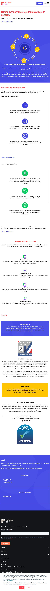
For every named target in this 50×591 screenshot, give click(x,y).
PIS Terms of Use (21, 566)
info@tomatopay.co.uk (9, 569)
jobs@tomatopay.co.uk (13, 571)
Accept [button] (21, 587)
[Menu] (46, 3)
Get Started (40, 3)
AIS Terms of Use (12, 566)
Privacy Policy (10, 580)
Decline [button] (28, 587)
